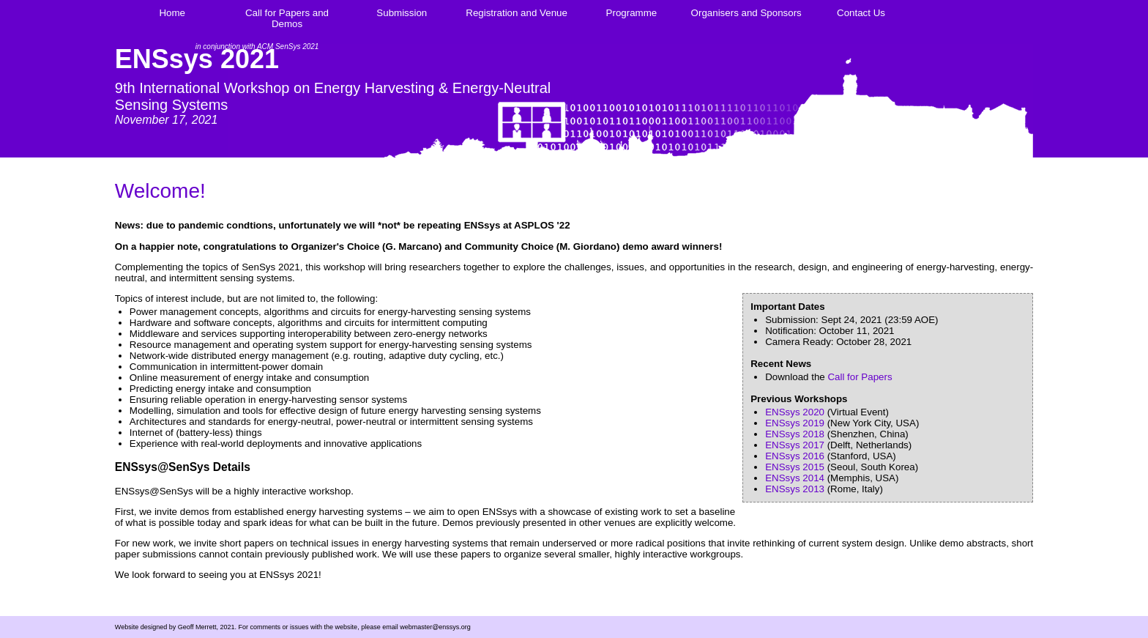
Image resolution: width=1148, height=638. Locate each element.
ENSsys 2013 (794, 488)
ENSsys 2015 (794, 466)
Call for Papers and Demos (287, 18)
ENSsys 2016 (794, 455)
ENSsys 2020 (794, 412)
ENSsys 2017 (794, 444)
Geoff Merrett (197, 627)
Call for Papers (859, 376)
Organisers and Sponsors (746, 12)
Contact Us (861, 12)
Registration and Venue (516, 12)
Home (172, 12)
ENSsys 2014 (794, 477)
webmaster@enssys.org (435, 627)
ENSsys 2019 (794, 423)
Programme (631, 12)
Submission (401, 12)
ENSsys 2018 (794, 434)
